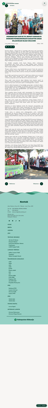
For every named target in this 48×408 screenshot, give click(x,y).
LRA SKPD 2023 (12, 280)
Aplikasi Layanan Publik (14, 252)
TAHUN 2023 (12, 299)
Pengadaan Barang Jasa (14, 282)
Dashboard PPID (12, 288)
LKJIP (10, 261)
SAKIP (10, 263)
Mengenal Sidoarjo (13, 241)
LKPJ (10, 265)
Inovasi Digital (12, 306)
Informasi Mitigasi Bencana (15, 314)
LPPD (10, 267)
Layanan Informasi (13, 290)
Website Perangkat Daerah (15, 256)
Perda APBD (11, 277)
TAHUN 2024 (12, 300)
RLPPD (10, 268)
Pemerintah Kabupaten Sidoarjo (16, 243)
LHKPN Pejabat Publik (14, 247)
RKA (10, 272)
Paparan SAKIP (12, 270)
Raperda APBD (12, 275)
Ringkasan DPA (12, 279)
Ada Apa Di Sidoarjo (13, 240)
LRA (10, 274)
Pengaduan (11, 254)
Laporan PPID (12, 293)
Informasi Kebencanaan (14, 312)
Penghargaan (12, 245)
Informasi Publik (12, 291)
